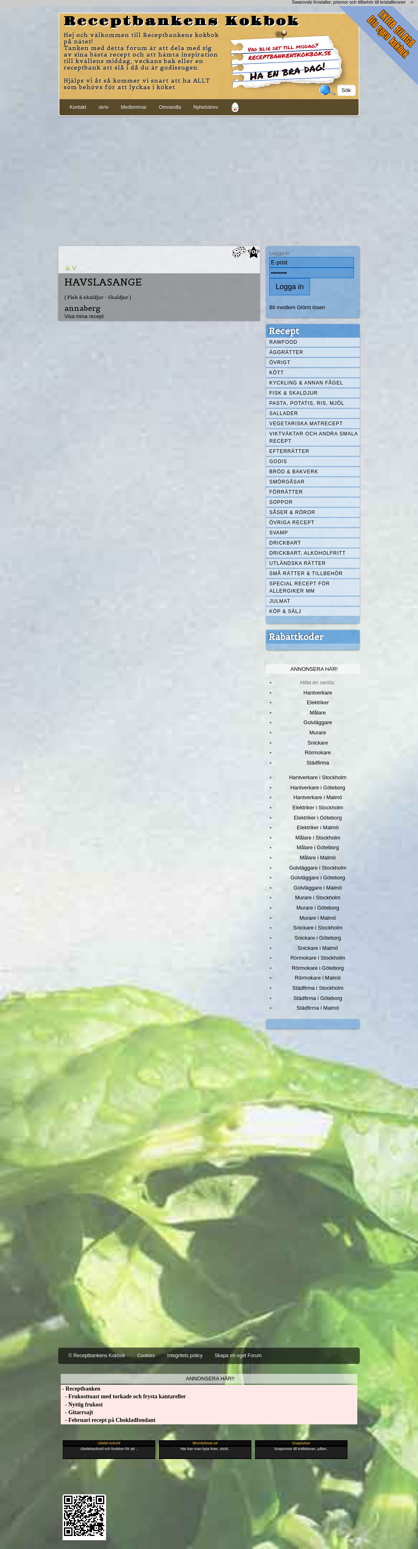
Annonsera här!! (210, 1378)
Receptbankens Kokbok (182, 21)
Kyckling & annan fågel (306, 383)
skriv (104, 107)
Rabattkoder (295, 636)
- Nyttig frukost (82, 1405)
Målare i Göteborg (318, 847)
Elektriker (318, 702)
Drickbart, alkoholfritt (307, 553)
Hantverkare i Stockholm (317, 777)
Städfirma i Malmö (318, 1008)
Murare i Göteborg (317, 908)
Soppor (281, 502)
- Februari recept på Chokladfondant (108, 1420)
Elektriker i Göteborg (318, 818)
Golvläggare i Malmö (318, 888)
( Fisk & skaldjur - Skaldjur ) (97, 297)
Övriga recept (292, 522)
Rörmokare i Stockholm (317, 958)
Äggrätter (286, 352)
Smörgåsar (287, 482)
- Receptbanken (80, 1389)
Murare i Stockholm (318, 897)
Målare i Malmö (318, 858)
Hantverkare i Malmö (317, 797)
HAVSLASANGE (103, 282)
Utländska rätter (297, 563)
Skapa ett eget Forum (238, 1355)
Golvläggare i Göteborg (317, 877)
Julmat (279, 601)
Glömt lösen (311, 307)
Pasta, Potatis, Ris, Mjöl (306, 403)
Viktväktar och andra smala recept (313, 437)
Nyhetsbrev (205, 107)
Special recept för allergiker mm (299, 587)
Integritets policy (184, 1355)
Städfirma (317, 763)
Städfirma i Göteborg (317, 998)
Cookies (146, 1355)
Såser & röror (292, 512)
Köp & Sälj (285, 611)
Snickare (318, 743)
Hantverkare (318, 693)
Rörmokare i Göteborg (318, 968)
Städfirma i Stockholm (317, 988)
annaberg (82, 308)
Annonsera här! (314, 669)
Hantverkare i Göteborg (317, 787)
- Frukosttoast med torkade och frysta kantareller (123, 1396)
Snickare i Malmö (317, 948)
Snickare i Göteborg (318, 938)
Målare (318, 713)
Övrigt (279, 362)
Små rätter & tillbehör (306, 573)
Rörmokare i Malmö (318, 978)
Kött (276, 373)
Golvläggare (318, 722)
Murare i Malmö (317, 918)
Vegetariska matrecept (306, 423)
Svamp (278, 533)
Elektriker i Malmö (318, 827)
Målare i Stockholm (317, 838)
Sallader (283, 413)
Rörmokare (318, 752)
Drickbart (285, 543)
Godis (278, 461)
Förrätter (286, 492)
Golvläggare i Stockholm (317, 868)
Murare (317, 732)
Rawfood (283, 342)
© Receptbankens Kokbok (96, 1355)
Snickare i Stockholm (318, 928)
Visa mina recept (83, 316)
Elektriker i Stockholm (318, 807)
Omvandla (170, 107)
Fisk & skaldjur (293, 393)
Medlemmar (133, 107)
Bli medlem (282, 307)
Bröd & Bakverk (293, 472)
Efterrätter (289, 451)
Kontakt (78, 107)
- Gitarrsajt (77, 1412)
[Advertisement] (209, 180)
